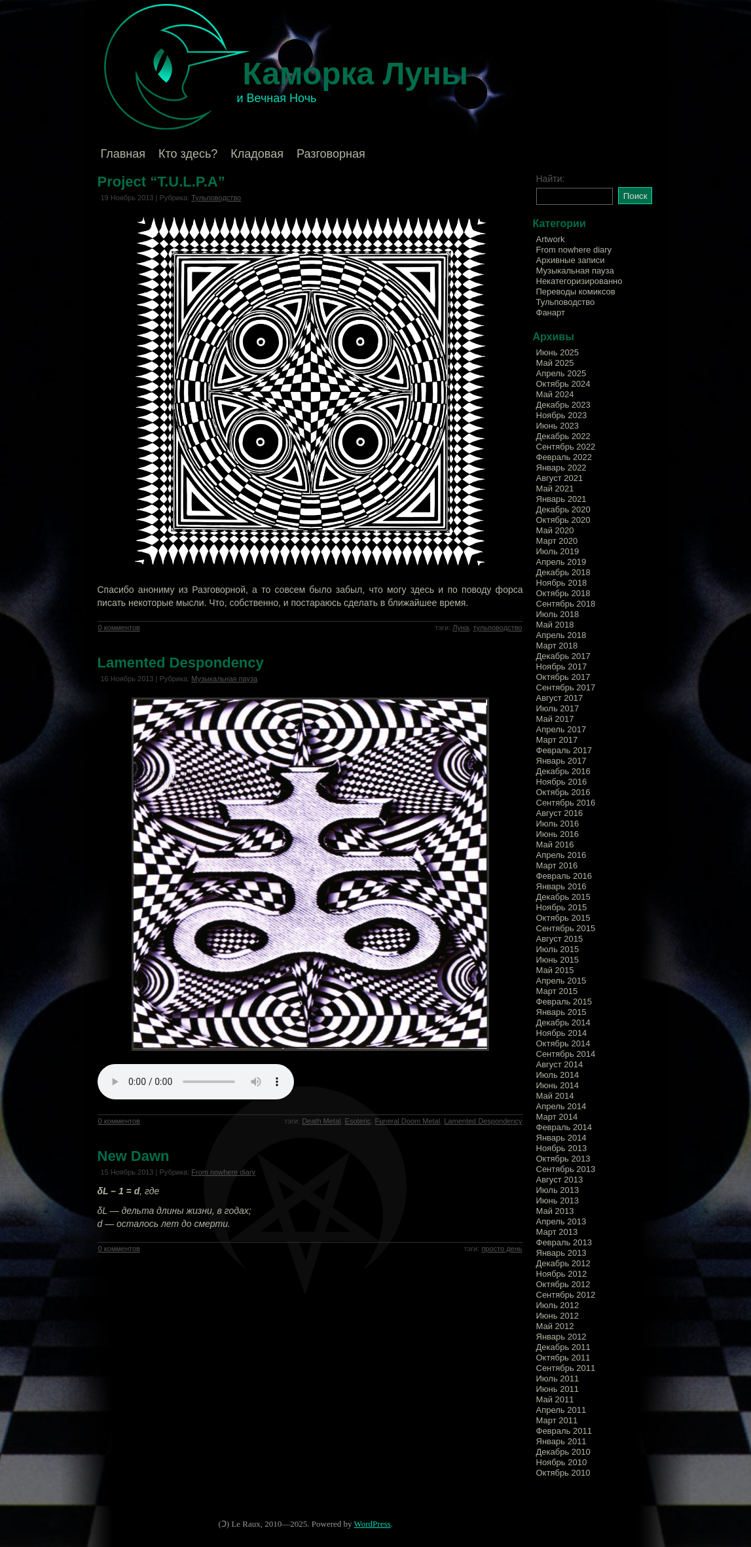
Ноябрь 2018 (561, 583)
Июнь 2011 (557, 1389)
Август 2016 (559, 813)
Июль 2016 (557, 823)
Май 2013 (555, 1211)
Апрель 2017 (561, 729)
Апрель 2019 (561, 562)
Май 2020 (555, 530)
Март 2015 (557, 991)
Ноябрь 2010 (561, 1462)
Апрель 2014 (561, 1106)
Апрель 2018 (561, 635)
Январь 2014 (561, 1138)
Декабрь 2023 (563, 405)
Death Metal (321, 1121)
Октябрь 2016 (563, 792)
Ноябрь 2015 (561, 907)
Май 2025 (555, 363)
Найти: (550, 178)
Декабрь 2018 (563, 572)
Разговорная (331, 153)
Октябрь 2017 (563, 677)
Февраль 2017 (564, 750)
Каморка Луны (356, 73)
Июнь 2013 (557, 1200)
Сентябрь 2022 (566, 447)
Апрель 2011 (561, 1410)
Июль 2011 (557, 1378)
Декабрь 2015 (563, 897)
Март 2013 (557, 1232)
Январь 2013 (561, 1253)
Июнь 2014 (557, 1085)
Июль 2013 (557, 1190)
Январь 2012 (561, 1337)
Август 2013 (559, 1179)
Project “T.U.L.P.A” (161, 181)
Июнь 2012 (557, 1316)
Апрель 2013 (561, 1221)
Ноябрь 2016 (561, 782)
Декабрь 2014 (563, 1022)
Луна (460, 627)
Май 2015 (555, 970)
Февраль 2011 (564, 1431)
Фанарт (550, 312)
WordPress (372, 1524)
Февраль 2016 (564, 876)
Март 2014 (557, 1117)
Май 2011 (555, 1399)
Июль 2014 (557, 1075)
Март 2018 (557, 645)
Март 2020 (557, 541)
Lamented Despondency (181, 662)
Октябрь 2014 (563, 1043)
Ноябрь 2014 (561, 1033)
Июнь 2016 (557, 834)
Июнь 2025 (557, 352)
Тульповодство (216, 198)
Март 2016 (557, 865)
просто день (501, 1249)
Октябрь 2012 (563, 1284)
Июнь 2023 (557, 426)
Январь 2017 (561, 761)
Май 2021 (555, 488)
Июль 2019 (557, 551)
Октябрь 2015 (563, 918)
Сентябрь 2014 (566, 1054)
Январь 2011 (561, 1441)
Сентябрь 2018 (566, 604)
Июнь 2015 (557, 960)
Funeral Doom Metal (407, 1121)
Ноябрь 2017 (561, 666)
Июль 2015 (557, 949)
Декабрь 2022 (563, 436)
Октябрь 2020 (563, 520)
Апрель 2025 (561, 373)
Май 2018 (555, 625)
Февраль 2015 (564, 1001)
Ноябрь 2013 (561, 1148)
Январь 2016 (561, 886)
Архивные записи (570, 260)
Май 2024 (555, 394)
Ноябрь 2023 (561, 415)
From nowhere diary (223, 1172)
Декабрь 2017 (563, 656)
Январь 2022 (561, 467)
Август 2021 (559, 478)
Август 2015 (559, 939)
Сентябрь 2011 (566, 1368)
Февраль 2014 (564, 1127)
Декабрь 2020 (563, 509)
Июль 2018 (557, 614)
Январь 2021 (561, 499)
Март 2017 (557, 740)
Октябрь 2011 (563, 1357)
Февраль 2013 (564, 1242)
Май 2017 (555, 719)
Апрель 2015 (561, 981)
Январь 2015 (561, 1012)
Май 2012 (555, 1326)
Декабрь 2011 (563, 1347)
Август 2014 (559, 1064)
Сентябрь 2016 (566, 803)
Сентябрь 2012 (566, 1295)
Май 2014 (555, 1096)
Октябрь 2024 (563, 384)
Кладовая (257, 153)
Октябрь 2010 (563, 1473)
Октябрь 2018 (563, 593)
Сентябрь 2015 (566, 928)
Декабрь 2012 (563, 1263)
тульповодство (497, 627)
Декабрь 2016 (563, 771)
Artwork (550, 239)
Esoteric (358, 1121)
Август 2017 (559, 698)
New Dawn (134, 1156)
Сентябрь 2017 (566, 687)
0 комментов (119, 627)
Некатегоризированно (579, 281)
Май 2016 (555, 844)
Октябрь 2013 (563, 1159)
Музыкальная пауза (224, 679)
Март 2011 (557, 1420)
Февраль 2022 (564, 457)
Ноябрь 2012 (561, 1274)
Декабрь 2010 (563, 1452)
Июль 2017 (557, 708)
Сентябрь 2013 (566, 1169)
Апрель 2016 (561, 855)
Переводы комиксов (575, 291)
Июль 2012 (557, 1305)
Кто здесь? (187, 153)
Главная (123, 153)
